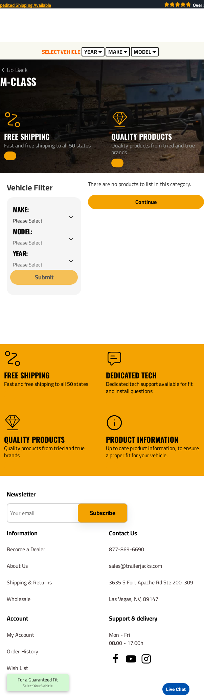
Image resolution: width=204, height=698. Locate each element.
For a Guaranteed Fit (38, 683)
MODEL (145, 51)
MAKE (118, 51)
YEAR (93, 51)
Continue (146, 202)
